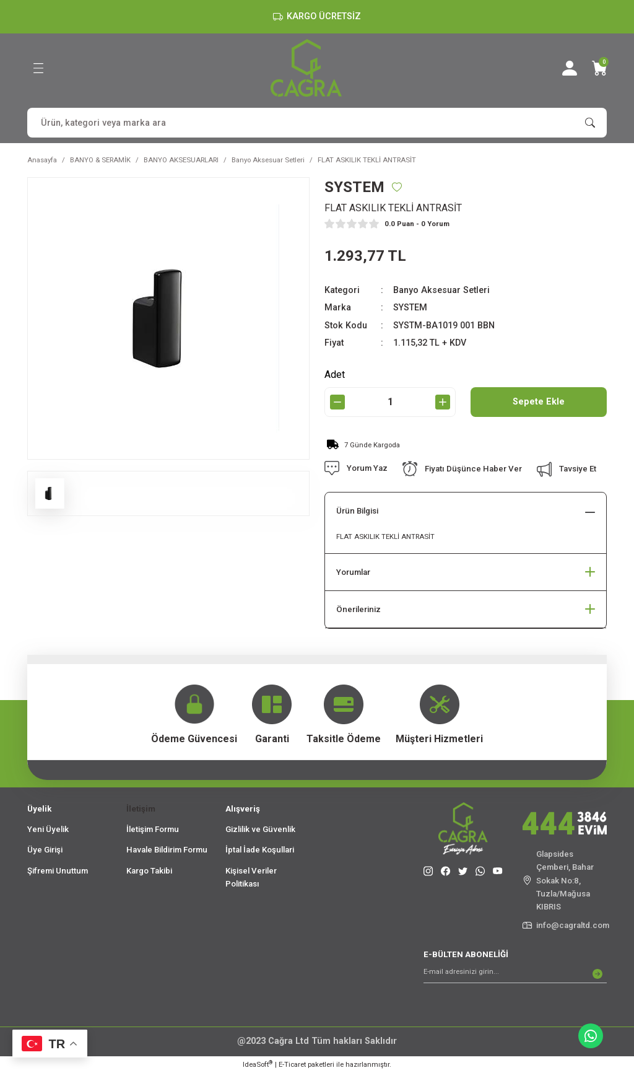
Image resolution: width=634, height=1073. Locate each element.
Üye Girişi (45, 849)
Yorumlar (353, 572)
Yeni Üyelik (48, 829)
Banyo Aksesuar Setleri (441, 290)
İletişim (140, 808)
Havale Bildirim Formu (166, 849)
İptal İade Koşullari (259, 849)
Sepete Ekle (539, 401)
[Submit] (597, 974)
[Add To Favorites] (397, 187)
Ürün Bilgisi (357, 510)
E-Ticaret (292, 1064)
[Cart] (599, 68)
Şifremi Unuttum (57, 870)
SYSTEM (410, 307)
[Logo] (306, 68)
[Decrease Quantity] (337, 402)
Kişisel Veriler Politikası (251, 877)
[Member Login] (569, 68)
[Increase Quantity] (442, 402)
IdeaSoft (257, 1064)
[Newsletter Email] (515, 974)
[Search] (317, 123)
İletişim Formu (152, 829)
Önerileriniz (358, 609)
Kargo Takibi (149, 870)
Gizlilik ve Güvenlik (260, 829)
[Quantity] (390, 402)
